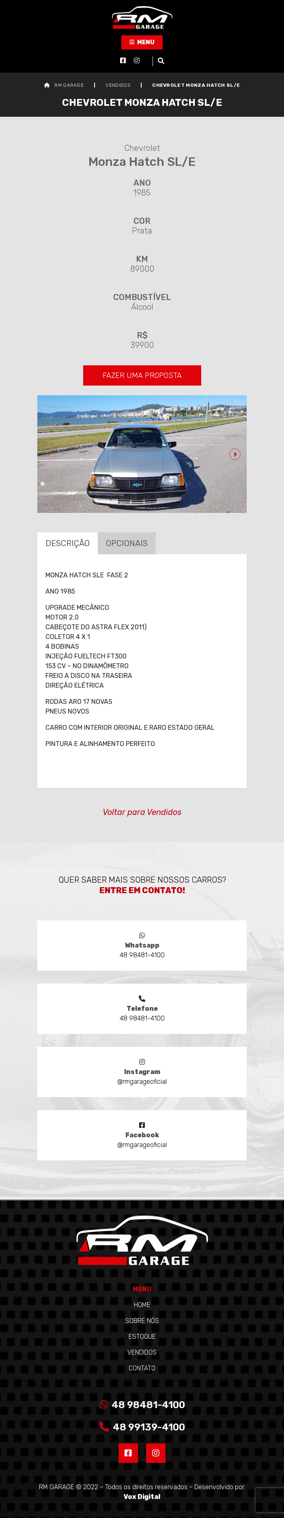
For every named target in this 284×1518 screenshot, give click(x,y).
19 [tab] (110, 497)
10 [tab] (152, 484)
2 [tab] (55, 484)
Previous (49, 454)
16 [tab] (225, 484)
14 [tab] (201, 484)
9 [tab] (140, 484)
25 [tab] (183, 497)
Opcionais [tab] (127, 543)
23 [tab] (158, 497)
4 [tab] (79, 484)
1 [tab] (43, 484)
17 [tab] (237, 484)
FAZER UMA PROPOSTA (142, 375)
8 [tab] (128, 484)
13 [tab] (189, 484)
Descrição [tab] (67, 543)
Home (142, 1305)
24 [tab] (170, 497)
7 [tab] (116, 484)
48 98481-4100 (142, 1405)
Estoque (142, 1336)
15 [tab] (213, 484)
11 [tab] (164, 484)
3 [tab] (67, 484)
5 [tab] (91, 484)
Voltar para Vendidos (142, 812)
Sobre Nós (142, 1321)
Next (235, 454)
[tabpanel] (142, 454)
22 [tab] (146, 497)
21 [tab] (134, 497)
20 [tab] (122, 497)
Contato (142, 1368)
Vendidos (142, 1352)
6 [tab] (103, 484)
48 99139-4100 (142, 1427)
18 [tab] (97, 497)
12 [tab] (176, 484)
